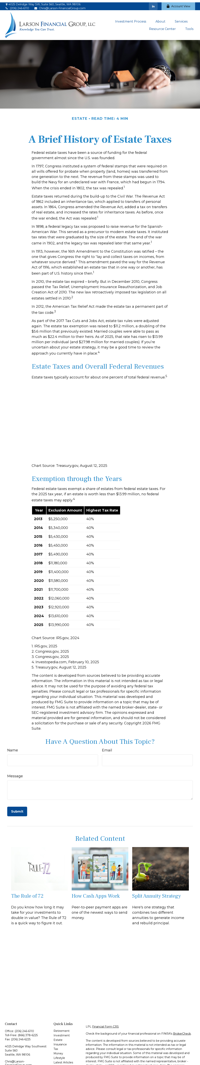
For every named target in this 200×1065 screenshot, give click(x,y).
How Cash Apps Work (96, 893)
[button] (130, 19)
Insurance (60, 1042)
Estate (58, 1038)
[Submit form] (17, 809)
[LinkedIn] (153, 4)
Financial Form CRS (105, 1024)
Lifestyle (59, 1056)
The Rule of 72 (27, 893)
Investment (62, 1033)
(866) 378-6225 (28, 1033)
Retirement (62, 1029)
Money (58, 1051)
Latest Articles (63, 1060)
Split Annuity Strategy (156, 893)
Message (15, 774)
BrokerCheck (182, 1031)
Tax (56, 1047)
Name (12, 748)
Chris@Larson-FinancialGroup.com (60, 6)
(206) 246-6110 (17, 6)
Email (107, 748)
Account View (178, 4)
